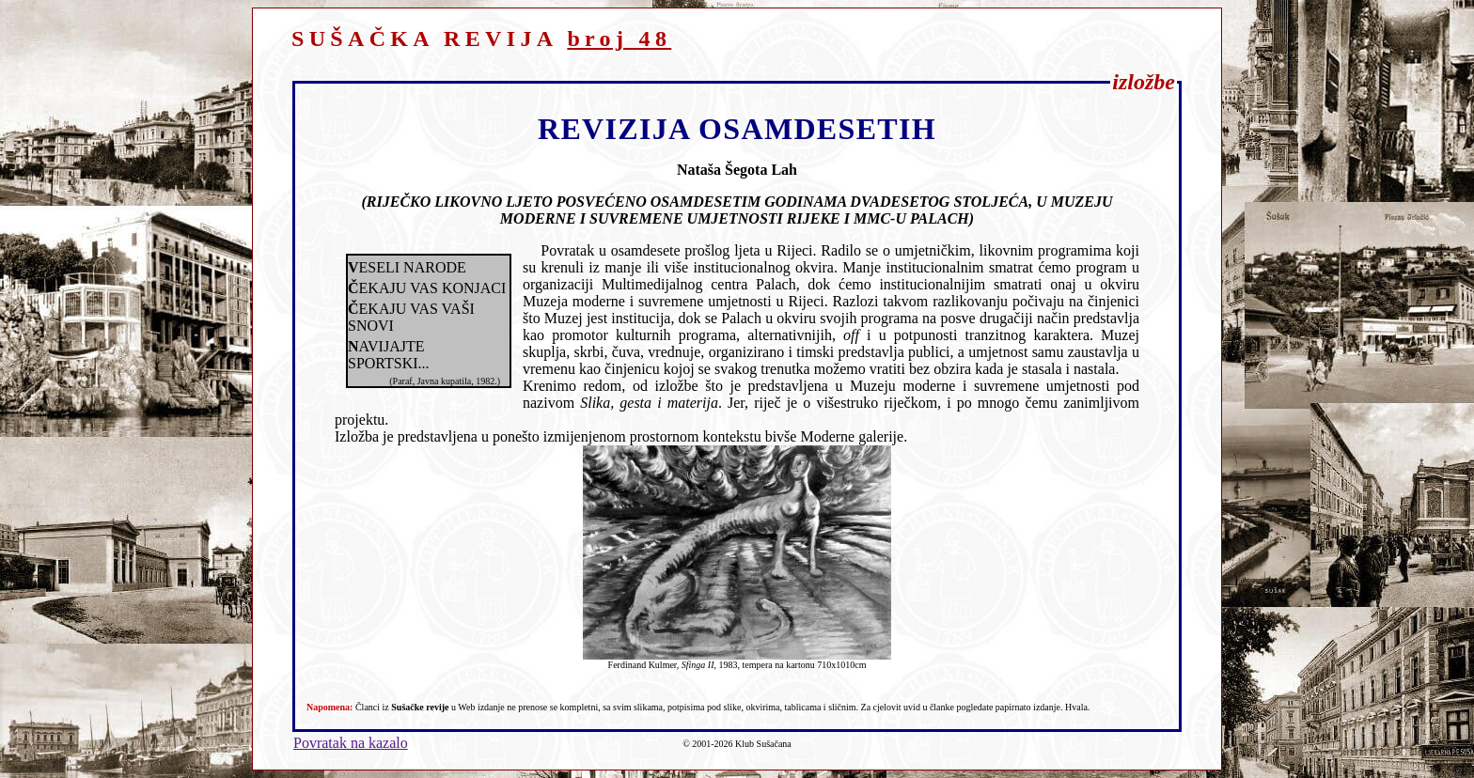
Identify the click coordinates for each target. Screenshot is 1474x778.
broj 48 (619, 38)
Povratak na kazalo (350, 743)
